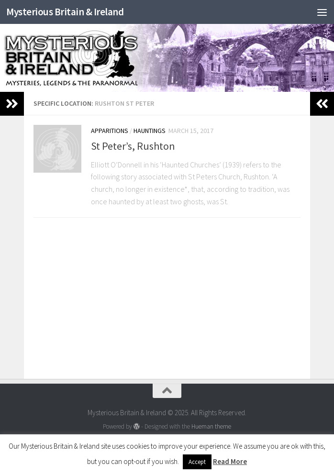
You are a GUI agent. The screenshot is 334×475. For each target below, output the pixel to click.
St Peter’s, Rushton (133, 146)
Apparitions (109, 130)
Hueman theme (211, 426)
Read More (230, 461)
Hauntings (150, 130)
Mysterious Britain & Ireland (64, 11)
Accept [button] (197, 462)
